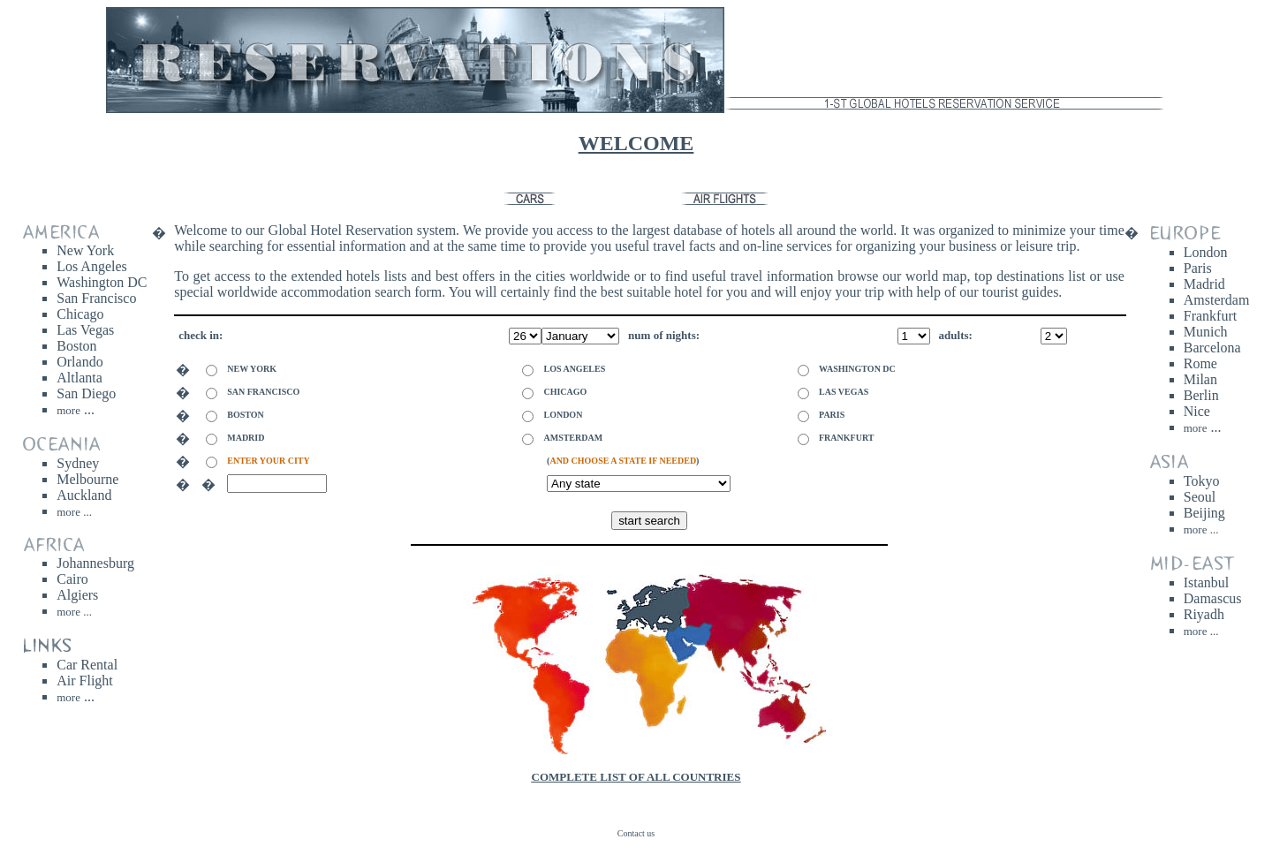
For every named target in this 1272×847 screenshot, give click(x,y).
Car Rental (87, 664)
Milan (1200, 379)
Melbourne (87, 479)
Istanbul (1207, 582)
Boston (76, 345)
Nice (1197, 411)
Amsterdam (1217, 299)
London (1206, 252)
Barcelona (1212, 347)
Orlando (79, 361)
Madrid (1204, 283)
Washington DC (102, 282)
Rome (1200, 363)
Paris (1198, 268)
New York (85, 250)
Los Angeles (92, 266)
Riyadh (1204, 614)
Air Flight (85, 680)
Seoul (1199, 496)
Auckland (84, 495)
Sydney (78, 463)
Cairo (72, 578)
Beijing (1204, 512)
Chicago (80, 313)
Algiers (77, 594)
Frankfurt (1210, 315)
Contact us (636, 833)
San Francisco (96, 298)
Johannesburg (95, 563)
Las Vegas (85, 329)
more (68, 697)
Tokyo (1202, 480)
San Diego (86, 393)
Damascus (1213, 598)
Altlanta (79, 377)
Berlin (1201, 395)
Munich (1206, 331)
